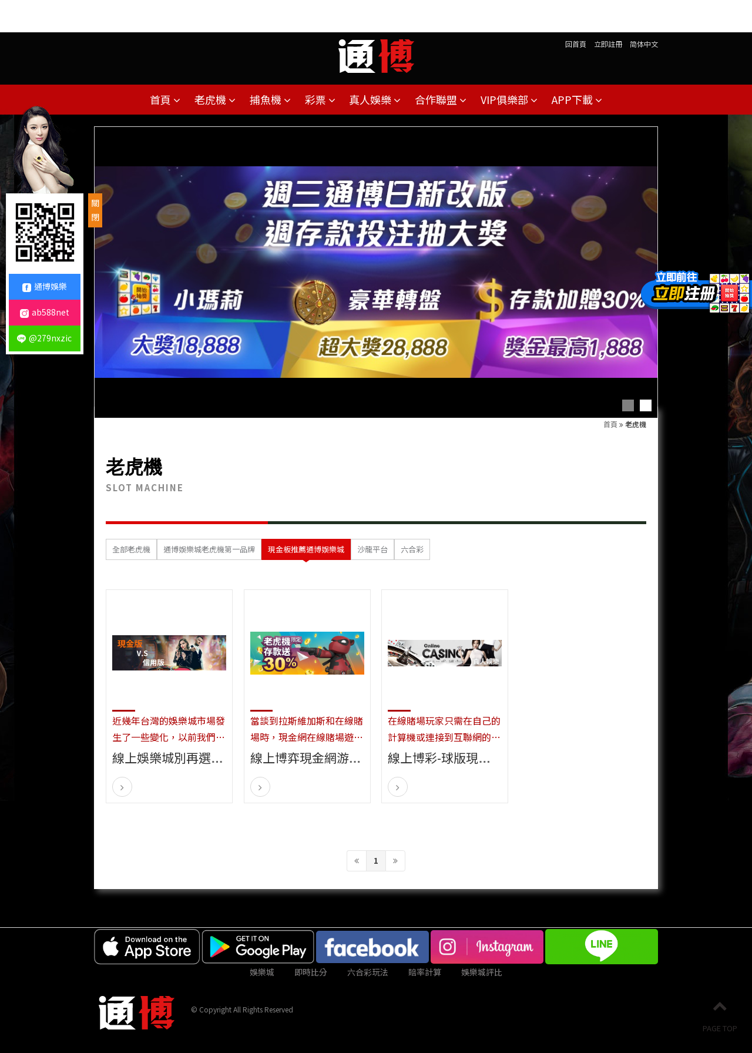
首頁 (165, 99)
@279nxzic (44, 338)
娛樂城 (262, 972)
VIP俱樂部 (509, 99)
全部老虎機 (131, 549)
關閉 (95, 210)
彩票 (320, 99)
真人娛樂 (375, 99)
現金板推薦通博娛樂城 (306, 549)
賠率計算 (424, 972)
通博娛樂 (44, 286)
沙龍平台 (372, 549)
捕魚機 (270, 99)
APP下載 (577, 99)
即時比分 (310, 972)
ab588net (44, 312)
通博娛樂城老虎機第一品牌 (209, 549)
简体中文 (644, 44)
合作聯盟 (440, 99)
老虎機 (215, 99)
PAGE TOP (720, 1016)
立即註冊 (608, 44)
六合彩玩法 (367, 972)
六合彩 (412, 549)
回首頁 (575, 44)
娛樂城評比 (481, 972)
